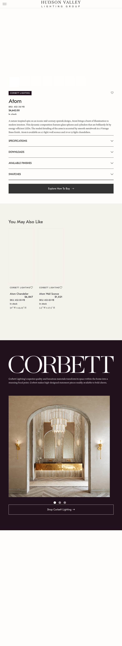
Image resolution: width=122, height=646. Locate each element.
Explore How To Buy (61, 188)
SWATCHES (15, 174)
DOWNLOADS (16, 152)
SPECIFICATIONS (18, 141)
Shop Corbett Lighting (59, 509)
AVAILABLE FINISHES (20, 163)
